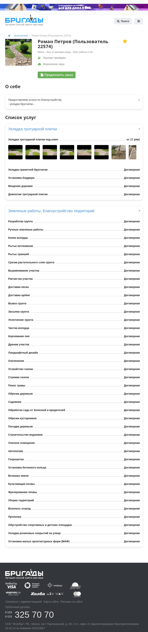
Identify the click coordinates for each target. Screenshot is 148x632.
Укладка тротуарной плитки (74, 129)
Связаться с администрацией (23, 601)
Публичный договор (17, 607)
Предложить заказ (57, 75)
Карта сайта (51, 601)
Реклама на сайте (71, 601)
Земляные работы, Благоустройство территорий (74, 211)
